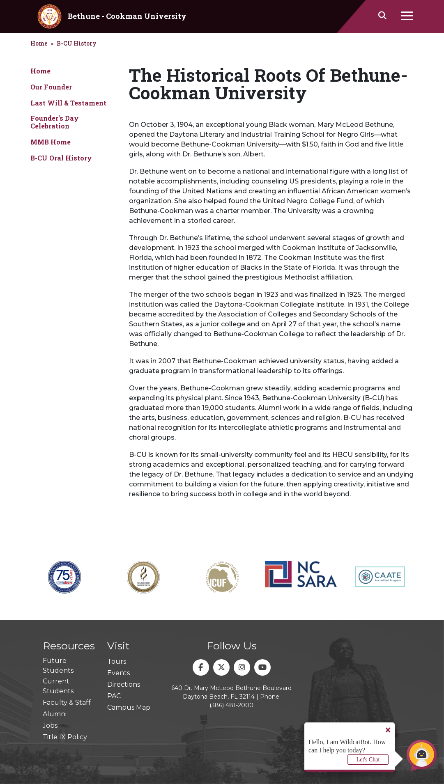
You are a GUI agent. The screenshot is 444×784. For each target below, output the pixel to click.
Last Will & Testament (68, 103)
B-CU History (77, 43)
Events (118, 673)
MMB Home (50, 142)
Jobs (50, 725)
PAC (114, 696)
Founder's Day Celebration (54, 122)
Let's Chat (368, 759)
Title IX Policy (65, 737)
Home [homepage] (39, 43)
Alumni (55, 714)
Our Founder (51, 87)
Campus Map (128, 707)
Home (40, 71)
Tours (116, 661)
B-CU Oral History (61, 158)
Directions (123, 684)
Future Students (58, 665)
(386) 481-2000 (231, 705)
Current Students (58, 686)
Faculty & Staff (67, 702)
